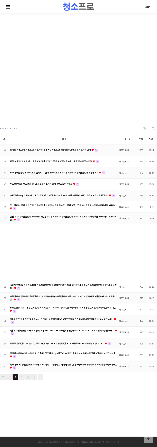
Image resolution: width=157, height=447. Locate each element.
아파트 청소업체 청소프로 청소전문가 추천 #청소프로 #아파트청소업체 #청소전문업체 (51, 149)
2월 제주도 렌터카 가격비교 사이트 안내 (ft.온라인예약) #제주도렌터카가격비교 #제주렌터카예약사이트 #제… (62, 319)
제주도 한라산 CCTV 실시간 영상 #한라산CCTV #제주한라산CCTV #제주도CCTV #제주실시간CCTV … (57, 343)
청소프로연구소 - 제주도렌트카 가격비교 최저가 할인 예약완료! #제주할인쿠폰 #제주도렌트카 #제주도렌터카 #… (63, 307)
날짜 (151, 139)
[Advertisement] (78, 41)
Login (147, 6)
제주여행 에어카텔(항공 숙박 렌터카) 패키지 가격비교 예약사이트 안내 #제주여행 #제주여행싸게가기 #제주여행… (63, 364)
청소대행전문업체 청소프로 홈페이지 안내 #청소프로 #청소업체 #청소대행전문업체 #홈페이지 (54, 172)
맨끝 (40, 377)
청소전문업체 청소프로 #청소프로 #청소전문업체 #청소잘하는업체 (41, 184)
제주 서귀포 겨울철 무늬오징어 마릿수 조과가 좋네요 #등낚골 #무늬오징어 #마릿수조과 (51, 161)
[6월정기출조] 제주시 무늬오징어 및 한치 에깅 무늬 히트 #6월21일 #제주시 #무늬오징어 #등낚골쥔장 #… (59, 195)
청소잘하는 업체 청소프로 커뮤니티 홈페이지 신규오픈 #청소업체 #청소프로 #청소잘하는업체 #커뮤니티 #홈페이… (64, 205)
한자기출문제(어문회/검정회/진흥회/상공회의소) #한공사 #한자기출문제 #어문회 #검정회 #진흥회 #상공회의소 (63, 353)
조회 (141, 139)
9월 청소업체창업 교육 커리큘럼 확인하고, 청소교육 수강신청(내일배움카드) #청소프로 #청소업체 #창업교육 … (62, 330)
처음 (3, 377)
